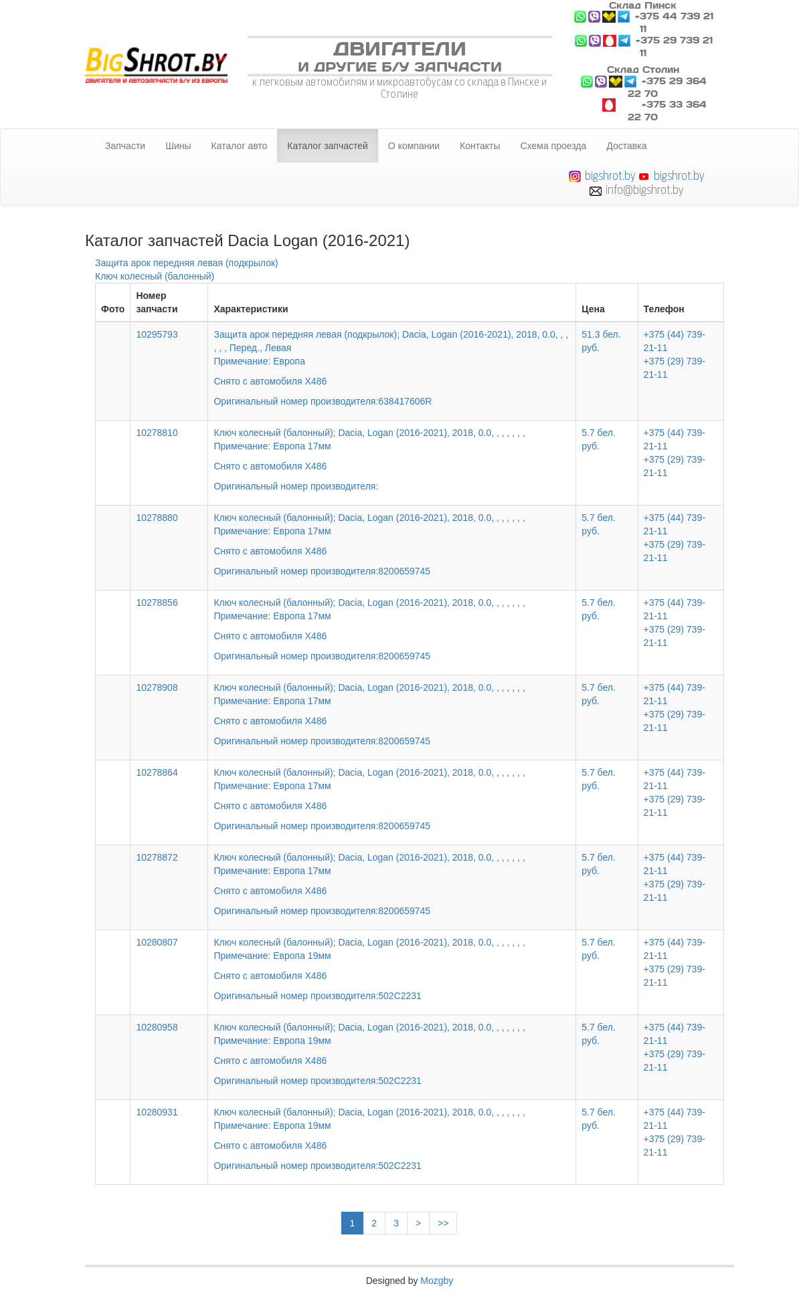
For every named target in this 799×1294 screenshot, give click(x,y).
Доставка (626, 145)
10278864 (156, 772)
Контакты (480, 145)
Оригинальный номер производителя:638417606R (322, 401)
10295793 (156, 334)
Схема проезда (554, 145)
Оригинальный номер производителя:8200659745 (321, 571)
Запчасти (125, 145)
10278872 (156, 857)
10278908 (156, 687)
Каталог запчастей (327, 145)
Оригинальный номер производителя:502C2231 (317, 995)
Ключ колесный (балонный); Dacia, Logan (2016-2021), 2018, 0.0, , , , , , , (391, 450)
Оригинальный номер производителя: (295, 486)
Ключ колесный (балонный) (154, 276)
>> (443, 1223)
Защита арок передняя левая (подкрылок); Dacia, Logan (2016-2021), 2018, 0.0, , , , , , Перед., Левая (391, 358)
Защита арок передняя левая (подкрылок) (186, 262)
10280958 (156, 1027)
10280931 (156, 1112)
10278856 (156, 602)
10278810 (156, 432)
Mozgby (436, 1280)
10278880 (156, 517)
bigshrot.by (610, 176)
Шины (178, 145)
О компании (414, 145)
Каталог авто (239, 145)
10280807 (156, 942)
